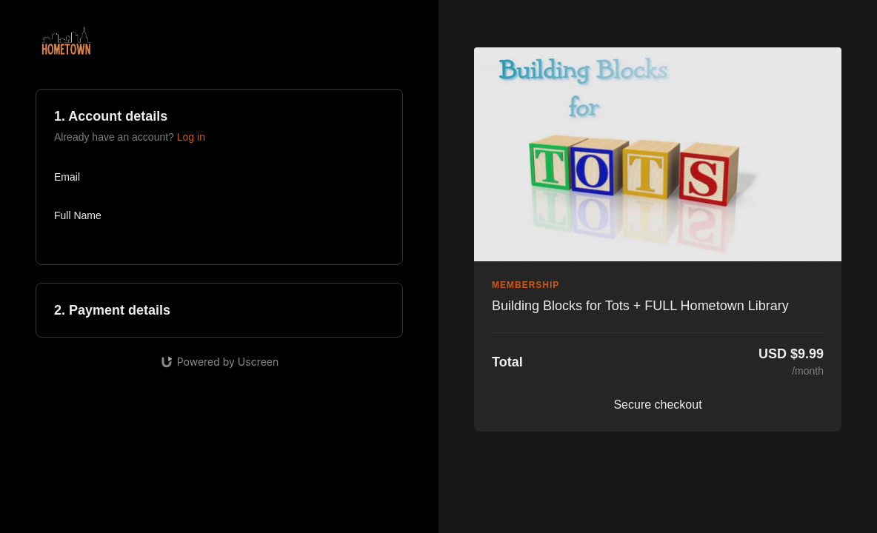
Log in (191, 137)
